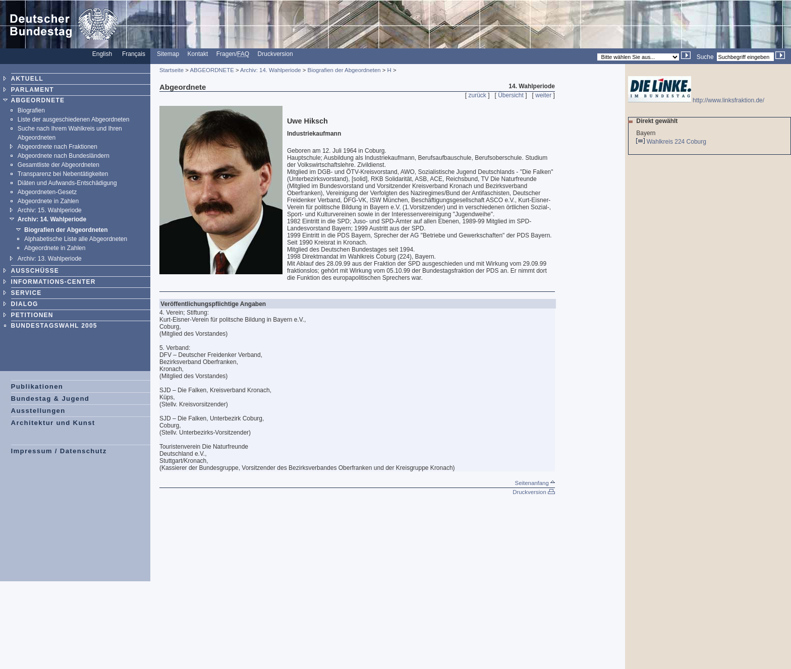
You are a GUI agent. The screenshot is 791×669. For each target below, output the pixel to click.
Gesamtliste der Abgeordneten (58, 164)
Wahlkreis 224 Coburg (677, 141)
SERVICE (26, 292)
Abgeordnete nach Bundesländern (63, 155)
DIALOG (24, 304)
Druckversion (275, 53)
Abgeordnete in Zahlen (48, 201)
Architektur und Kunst (53, 423)
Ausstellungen (38, 410)
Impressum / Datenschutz (59, 451)
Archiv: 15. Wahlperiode (50, 210)
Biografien (31, 110)
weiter (543, 95)
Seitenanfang (535, 483)
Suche (705, 56)
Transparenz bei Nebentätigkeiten (63, 173)
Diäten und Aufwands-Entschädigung (67, 183)
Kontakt (198, 53)
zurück (477, 95)
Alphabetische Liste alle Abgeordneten (75, 238)
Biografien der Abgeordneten (66, 229)
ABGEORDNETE (38, 100)
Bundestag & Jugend (50, 398)
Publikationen (37, 386)
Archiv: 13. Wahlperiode (50, 258)
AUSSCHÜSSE (35, 270)
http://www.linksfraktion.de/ (696, 100)
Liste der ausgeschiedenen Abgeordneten (74, 119)
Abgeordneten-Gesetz (47, 192)
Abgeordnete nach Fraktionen (57, 146)
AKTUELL (27, 78)
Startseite (171, 70)
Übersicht (511, 95)
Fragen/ (232, 53)
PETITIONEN (32, 315)
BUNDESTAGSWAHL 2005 (54, 325)
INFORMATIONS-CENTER (53, 281)
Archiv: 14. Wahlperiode (52, 219)
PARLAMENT (32, 89)
